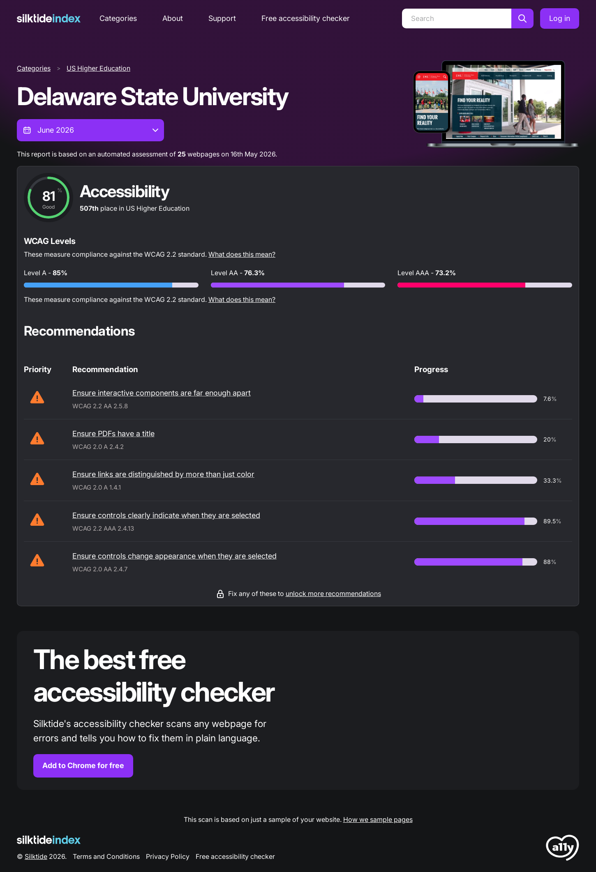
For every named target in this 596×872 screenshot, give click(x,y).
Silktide (36, 856)
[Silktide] (49, 18)
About (172, 18)
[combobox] (90, 130)
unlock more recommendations (333, 593)
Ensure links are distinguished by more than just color (163, 474)
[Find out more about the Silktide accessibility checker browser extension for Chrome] (298, 710)
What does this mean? (241, 254)
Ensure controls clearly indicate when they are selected (166, 515)
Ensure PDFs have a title (113, 433)
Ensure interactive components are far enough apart (161, 393)
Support (222, 18)
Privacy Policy (167, 856)
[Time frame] (90, 130)
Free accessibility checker (305, 18)
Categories (118, 18)
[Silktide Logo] (49, 839)
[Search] (456, 18)
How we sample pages (378, 819)
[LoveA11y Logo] (562, 849)
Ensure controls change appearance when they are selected (174, 556)
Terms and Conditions (106, 856)
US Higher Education (98, 68)
